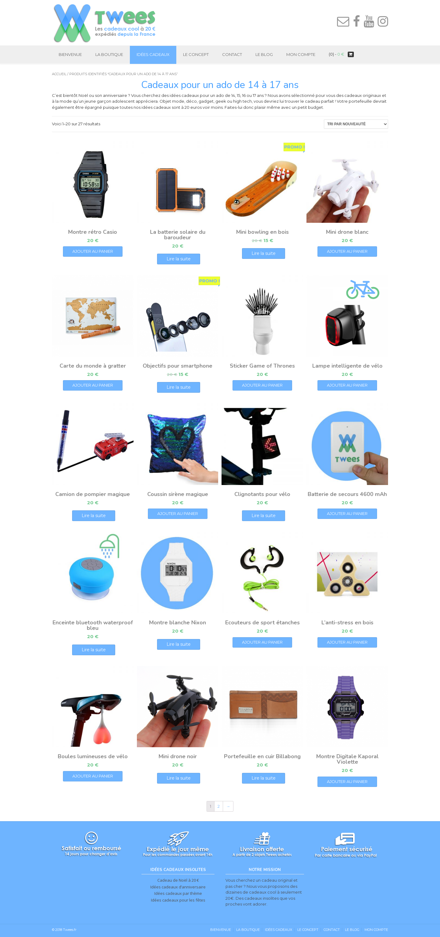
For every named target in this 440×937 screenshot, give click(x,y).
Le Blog (264, 54)
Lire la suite (179, 259)
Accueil (59, 74)
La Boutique (109, 54)
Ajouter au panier (92, 251)
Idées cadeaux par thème (178, 893)
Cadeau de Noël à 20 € (178, 880)
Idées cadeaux (153, 54)
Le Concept (196, 54)
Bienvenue (70, 54)
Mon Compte (300, 54)
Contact (232, 54)
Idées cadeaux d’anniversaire (178, 887)
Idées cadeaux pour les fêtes (178, 900)
